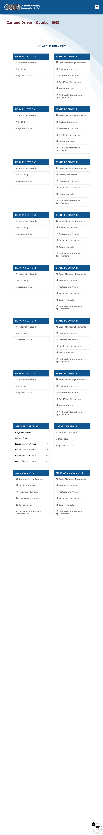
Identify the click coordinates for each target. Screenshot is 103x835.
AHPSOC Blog (22, 69)
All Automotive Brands (26, 62)
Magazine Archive (24, 75)
